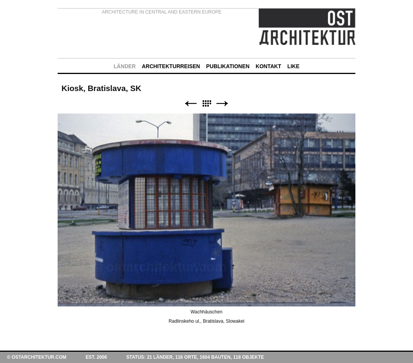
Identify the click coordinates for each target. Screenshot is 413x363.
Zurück (190, 104)
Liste (206, 104)
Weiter (222, 104)
